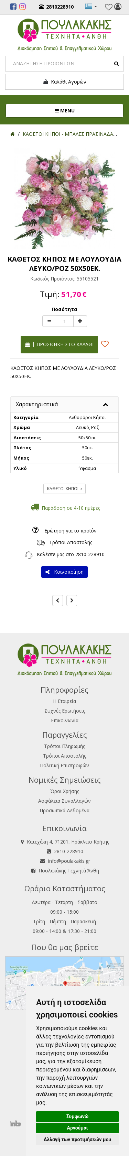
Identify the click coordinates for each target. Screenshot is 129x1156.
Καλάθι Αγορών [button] (64, 81)
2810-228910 (90, 554)
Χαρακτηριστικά (37, 404)
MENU (87, 110)
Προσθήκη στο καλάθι (59, 344)
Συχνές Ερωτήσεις (64, 710)
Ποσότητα (64, 309)
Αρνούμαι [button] (77, 1128)
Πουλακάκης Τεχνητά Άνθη (69, 870)
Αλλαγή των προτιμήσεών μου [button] (77, 1139)
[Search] (64, 63)
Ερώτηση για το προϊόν (70, 530)
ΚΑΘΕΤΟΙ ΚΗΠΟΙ (64, 489)
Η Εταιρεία (64, 701)
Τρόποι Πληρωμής (64, 746)
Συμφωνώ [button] (77, 1116)
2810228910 (56, 6)
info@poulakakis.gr (69, 861)
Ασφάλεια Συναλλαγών (64, 800)
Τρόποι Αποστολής (70, 542)
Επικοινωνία (64, 720)
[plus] (80, 321)
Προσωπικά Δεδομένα (64, 810)
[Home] (12, 134)
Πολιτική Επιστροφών (64, 765)
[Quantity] (65, 321)
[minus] (49, 321)
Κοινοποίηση (64, 572)
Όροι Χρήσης (64, 791)
